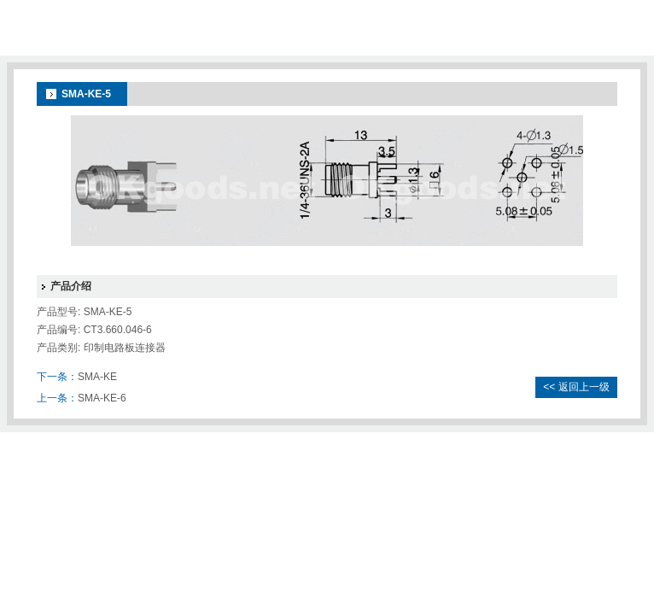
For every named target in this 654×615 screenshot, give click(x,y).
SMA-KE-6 (102, 398)
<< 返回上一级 (576, 387)
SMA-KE (97, 377)
